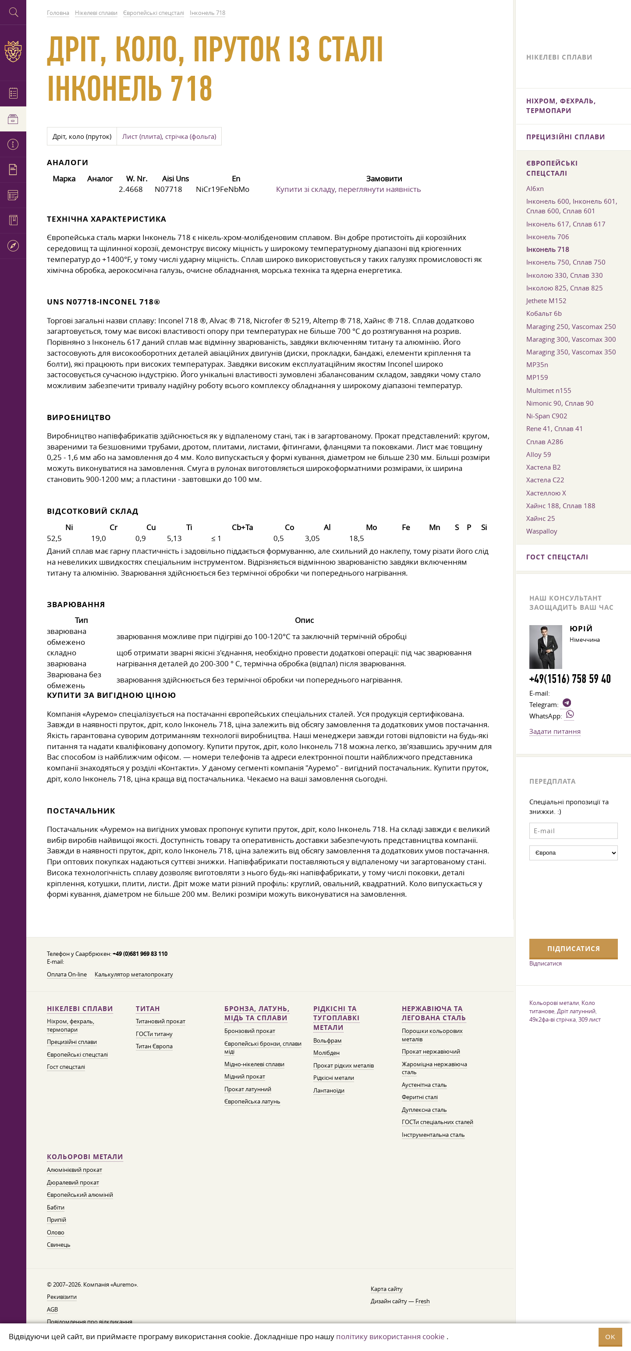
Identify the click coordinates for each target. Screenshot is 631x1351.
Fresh (422, 1301)
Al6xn (535, 188)
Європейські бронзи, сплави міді (262, 1048)
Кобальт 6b (544, 313)
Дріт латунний (576, 1011)
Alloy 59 (538, 454)
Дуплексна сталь (424, 1110)
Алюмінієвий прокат (74, 1170)
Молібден (326, 1053)
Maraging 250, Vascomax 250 (571, 326)
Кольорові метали (85, 1156)
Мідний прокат (244, 1076)
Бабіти (55, 1207)
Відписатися (545, 963)
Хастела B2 (543, 467)
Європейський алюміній (80, 1195)
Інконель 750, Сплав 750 (566, 262)
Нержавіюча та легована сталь (434, 1013)
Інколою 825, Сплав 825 (564, 287)
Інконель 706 (547, 236)
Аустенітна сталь (424, 1085)
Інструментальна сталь (433, 1135)
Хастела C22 (545, 479)
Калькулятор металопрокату (134, 974)
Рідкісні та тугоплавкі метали (336, 1018)
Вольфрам (327, 1040)
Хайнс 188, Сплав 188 (561, 505)
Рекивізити (62, 1297)
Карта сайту (387, 1289)
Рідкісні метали (333, 1078)
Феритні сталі (420, 1097)
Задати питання (555, 731)
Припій (56, 1220)
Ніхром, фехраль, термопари (70, 1025)
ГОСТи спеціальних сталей (437, 1122)
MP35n (537, 364)
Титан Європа (154, 1046)
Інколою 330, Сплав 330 (564, 275)
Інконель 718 (547, 249)
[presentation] (565, 898)
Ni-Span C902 (546, 415)
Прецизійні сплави (72, 1042)
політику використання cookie (390, 1336)
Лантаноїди (328, 1090)
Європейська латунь (252, 1101)
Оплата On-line (67, 974)
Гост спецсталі (66, 1067)
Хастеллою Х (546, 492)
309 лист (589, 1019)
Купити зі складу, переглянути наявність (348, 189)
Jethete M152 (546, 300)
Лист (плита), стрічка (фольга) (169, 136)
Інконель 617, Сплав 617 (566, 223)
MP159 (537, 377)
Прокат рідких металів (343, 1065)
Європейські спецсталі (77, 1054)
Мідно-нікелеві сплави (254, 1064)
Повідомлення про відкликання (89, 1322)
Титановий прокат (160, 1021)
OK (610, 1336)
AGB (52, 1309)
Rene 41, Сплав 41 (554, 428)
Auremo (13, 51)
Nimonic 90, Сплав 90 (560, 403)
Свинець (59, 1244)
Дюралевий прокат (73, 1182)
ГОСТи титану (154, 1034)
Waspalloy (541, 531)
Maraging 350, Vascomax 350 (571, 351)
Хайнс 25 (540, 518)
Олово (55, 1232)
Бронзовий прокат (249, 1031)
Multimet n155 (548, 390)
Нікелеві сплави (80, 1008)
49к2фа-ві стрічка (552, 1019)
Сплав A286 (545, 441)
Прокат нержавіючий (431, 1051)
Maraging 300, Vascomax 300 (571, 339)
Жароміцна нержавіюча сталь (434, 1068)
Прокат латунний (247, 1089)
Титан (148, 1008)
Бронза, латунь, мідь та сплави (257, 1013)
